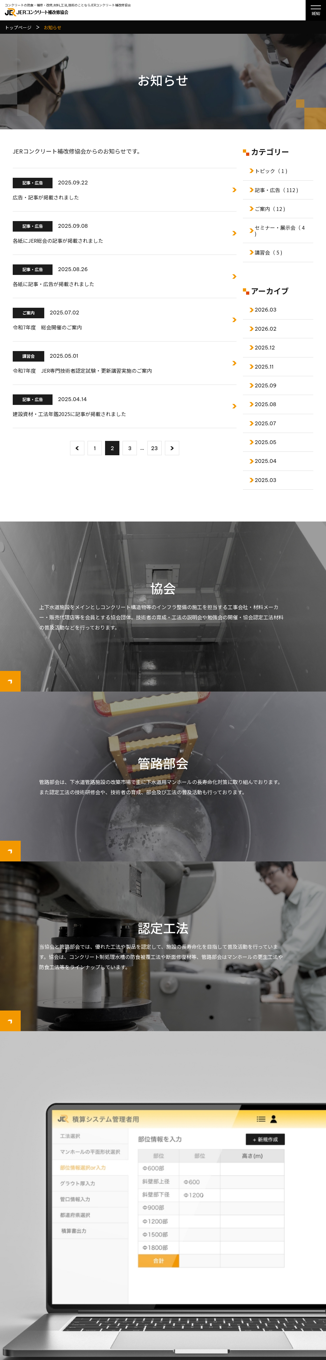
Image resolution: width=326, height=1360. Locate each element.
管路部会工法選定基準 (234, 1297)
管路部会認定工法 (230, 1286)
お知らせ (290, 1253)
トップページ (174, 1243)
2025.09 (265, 385)
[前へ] (77, 448)
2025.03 (265, 480)
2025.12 (265, 347)
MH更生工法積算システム (163, 1183)
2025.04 (266, 461)
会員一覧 (170, 1275)
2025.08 (265, 404)
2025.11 (264, 366)
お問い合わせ (294, 1264)
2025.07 (265, 423)
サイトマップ (294, 1297)
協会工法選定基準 (230, 1264)
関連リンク (292, 1286)
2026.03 (265, 309)
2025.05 (265, 442)
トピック (271, 171)
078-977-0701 (35, 1293)
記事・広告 (276, 190)
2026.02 (265, 329)
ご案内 (270, 208)
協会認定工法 (225, 1253)
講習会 (268, 252)
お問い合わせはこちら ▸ (33, 1310)
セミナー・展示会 (280, 230)
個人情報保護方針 (298, 1275)
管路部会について (179, 1297)
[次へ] (172, 448)
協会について (174, 1264)
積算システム (294, 1243)
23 (154, 448)
